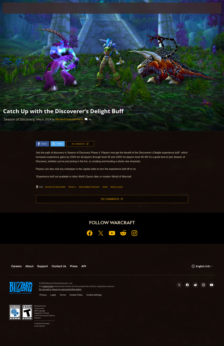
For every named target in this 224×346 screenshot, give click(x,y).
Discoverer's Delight (89, 187)
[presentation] (14, 8)
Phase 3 (72, 187)
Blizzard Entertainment (69, 119)
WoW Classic (116, 187)
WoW (105, 187)
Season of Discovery (55, 187)
